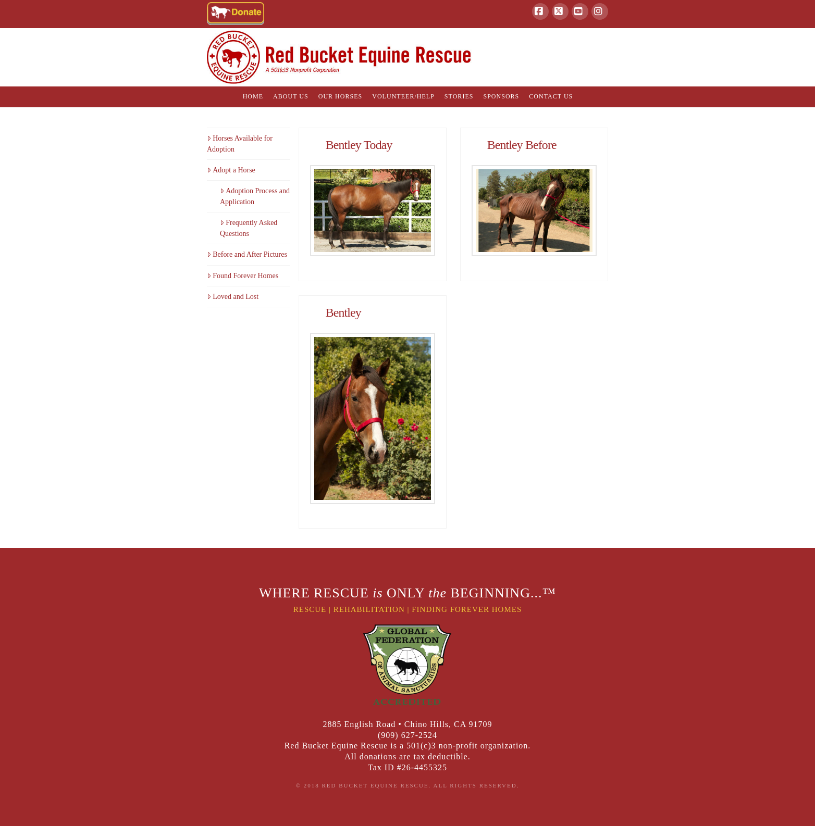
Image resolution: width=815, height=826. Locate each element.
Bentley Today (359, 145)
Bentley (343, 312)
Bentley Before (522, 145)
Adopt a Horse (231, 170)
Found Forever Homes (242, 276)
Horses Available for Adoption (240, 143)
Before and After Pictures (247, 254)
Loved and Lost (232, 297)
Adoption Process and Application (255, 196)
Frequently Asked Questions (248, 228)
